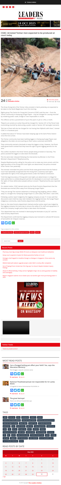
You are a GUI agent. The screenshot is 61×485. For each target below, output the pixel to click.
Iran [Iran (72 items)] (10, 429)
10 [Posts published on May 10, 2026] (52, 462)
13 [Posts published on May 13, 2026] (18, 466)
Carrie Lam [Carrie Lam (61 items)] (12, 417)
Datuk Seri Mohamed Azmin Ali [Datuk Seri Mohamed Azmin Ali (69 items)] (46, 420)
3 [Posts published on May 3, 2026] (52, 459)
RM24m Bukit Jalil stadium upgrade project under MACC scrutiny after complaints (27, 263)
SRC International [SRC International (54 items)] (22, 438)
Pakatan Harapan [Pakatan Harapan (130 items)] (41, 432)
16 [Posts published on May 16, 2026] (40, 466)
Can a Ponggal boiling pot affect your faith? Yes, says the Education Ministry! (32, 366)
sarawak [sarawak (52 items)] (54, 435)
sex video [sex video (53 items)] (6, 438)
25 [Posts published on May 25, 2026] (5, 473)
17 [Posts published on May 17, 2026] (52, 466)
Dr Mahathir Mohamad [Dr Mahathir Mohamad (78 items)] (45, 423)
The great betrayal (17, 398)
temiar (39, 232)
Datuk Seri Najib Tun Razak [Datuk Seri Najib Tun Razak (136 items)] (10, 423)
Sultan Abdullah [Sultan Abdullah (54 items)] (34, 438)
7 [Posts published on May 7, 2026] (24, 462)
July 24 (21, 377)
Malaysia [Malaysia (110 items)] (43, 429)
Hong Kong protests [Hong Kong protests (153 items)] (40, 426)
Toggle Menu (30, 2)
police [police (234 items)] (13, 435)
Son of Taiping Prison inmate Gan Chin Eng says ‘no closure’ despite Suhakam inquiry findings (28, 267)
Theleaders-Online (13, 101)
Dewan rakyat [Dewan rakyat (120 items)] (23, 423)
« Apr (4, 475)
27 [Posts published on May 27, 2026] (18, 473)
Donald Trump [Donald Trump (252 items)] (33, 423)
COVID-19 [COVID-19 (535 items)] (33, 417)
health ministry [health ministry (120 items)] (21, 426)
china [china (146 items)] (18, 417)
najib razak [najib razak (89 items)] (21, 432)
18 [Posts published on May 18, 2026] (5, 469)
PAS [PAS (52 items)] (5, 435)
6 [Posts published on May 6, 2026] (18, 462)
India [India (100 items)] (5, 429)
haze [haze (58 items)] (13, 426)
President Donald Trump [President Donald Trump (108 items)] (37, 435)
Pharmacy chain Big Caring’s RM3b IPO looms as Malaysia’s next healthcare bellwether (28, 252)
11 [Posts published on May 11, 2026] (5, 466)
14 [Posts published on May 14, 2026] (24, 466)
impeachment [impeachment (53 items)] (51, 426)
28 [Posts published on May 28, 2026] (24, 473)
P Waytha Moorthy (7, 232)
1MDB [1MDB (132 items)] (5, 417)
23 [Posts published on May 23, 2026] (40, 469)
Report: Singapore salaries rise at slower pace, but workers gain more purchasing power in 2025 (30, 276)
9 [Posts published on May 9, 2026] (40, 462)
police (33, 232)
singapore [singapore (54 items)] (13, 438)
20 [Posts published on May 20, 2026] (18, 469)
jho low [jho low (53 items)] (15, 429)
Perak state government (22, 232)
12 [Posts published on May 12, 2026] (12, 466)
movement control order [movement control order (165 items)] (10, 432)
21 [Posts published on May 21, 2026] (24, 469)
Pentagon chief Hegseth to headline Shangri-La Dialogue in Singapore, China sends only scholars (29, 259)
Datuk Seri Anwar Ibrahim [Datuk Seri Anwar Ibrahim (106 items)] (29, 420)
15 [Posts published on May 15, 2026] (31, 466)
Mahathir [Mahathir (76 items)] (36, 429)
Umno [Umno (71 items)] (21, 441)
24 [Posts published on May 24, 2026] (52, 469)
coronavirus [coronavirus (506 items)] (25, 417)
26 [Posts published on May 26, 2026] (12, 473)
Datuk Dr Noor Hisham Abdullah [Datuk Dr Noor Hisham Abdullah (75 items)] (12, 420)
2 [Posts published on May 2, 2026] (40, 459)
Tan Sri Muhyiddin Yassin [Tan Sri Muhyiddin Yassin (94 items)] (46, 438)
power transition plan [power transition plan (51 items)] (23, 435)
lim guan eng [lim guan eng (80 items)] (22, 429)
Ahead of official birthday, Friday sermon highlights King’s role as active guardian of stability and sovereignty (30, 271)
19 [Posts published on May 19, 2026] (12, 469)
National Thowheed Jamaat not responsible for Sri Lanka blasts (32, 383)
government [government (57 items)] (7, 426)
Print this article (52, 100)
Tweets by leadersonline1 (10, 349)
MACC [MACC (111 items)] (29, 429)
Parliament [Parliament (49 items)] (51, 432)
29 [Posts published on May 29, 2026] (31, 473)
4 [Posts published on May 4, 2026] (5, 462)
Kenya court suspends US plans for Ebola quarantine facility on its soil (23, 255)
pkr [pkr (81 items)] (9, 435)
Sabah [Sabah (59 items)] (47, 435)
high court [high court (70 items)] (30, 426)
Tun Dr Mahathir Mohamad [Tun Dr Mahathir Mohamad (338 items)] (11, 441)
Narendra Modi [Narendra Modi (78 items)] (30, 432)
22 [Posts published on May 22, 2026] (31, 469)
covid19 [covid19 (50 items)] (40, 417)
